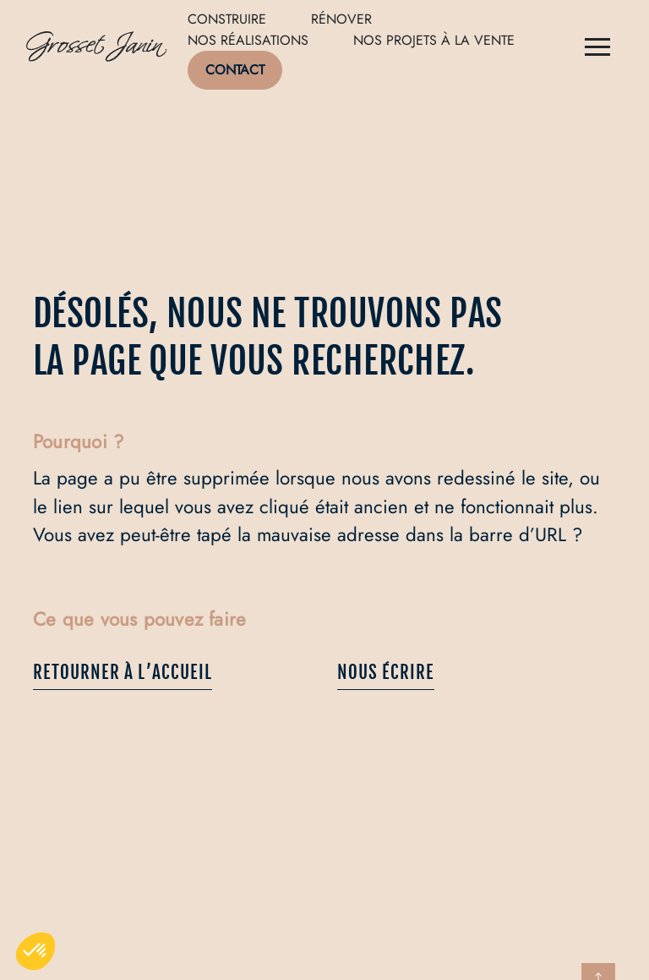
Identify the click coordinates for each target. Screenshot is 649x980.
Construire (227, 19)
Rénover (341, 19)
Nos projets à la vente (434, 40)
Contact (235, 69)
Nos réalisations (248, 40)
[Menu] (597, 49)
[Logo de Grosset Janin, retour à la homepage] (96, 49)
